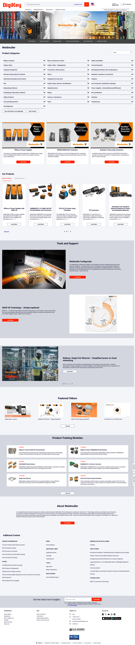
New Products (32, 111)
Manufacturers (38, 9)
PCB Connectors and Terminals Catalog (13, 554)
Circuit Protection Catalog (9, 557)
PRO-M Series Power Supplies (10, 580)
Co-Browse (73, 624)
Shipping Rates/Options (43, 618)
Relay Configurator (51, 569)
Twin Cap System (95, 568)
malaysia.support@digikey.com (78, 621)
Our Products (31, 41)
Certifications (50, 559)
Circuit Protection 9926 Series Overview (13, 545)
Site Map (6, 620)
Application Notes (51, 552)
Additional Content (102, 41)
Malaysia (39, 643)
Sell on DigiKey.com (9, 618)
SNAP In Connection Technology (99, 581)
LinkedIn (92, 545)
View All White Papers (52, 577)
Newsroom (7, 624)
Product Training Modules (72, 41)
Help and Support (41, 614)
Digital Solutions (8, 622)
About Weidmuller (88, 41)
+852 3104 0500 (75, 619)
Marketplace (7, 616)
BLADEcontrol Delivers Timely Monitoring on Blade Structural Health (109, 552)
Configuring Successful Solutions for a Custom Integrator (106, 559)
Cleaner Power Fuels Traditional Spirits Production (104, 555)
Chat (72, 614)
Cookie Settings (97, 643)
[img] (12, 5)
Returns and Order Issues (43, 620)
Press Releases (50, 545)
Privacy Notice (73, 605)
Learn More (23, 162)
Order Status (40, 616)
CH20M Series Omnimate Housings (12, 565)
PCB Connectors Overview (9, 551)
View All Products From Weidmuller (13, 111)
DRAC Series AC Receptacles (10, 568)
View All (6, 231)
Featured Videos (57, 41)
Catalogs (48, 555)
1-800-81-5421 (74, 617)
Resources (49, 9)
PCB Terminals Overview (9, 548)
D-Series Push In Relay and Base (11, 571)
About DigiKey (7, 614)
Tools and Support (44, 41)
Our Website (67, 523)
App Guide (49, 566)
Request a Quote (60, 9)
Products (27, 9)
